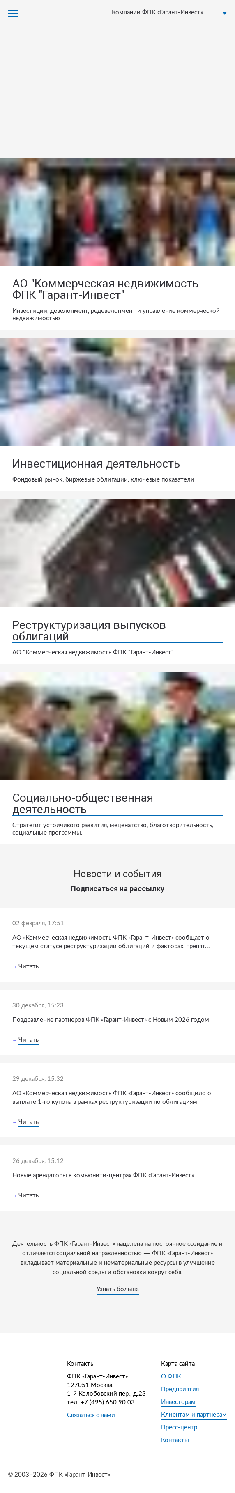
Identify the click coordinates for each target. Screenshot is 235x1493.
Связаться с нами (91, 1415)
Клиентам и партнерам (194, 1415)
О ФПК (171, 1377)
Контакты (175, 1440)
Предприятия (180, 1389)
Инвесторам (178, 1402)
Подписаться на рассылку (117, 888)
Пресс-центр (179, 1427)
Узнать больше (118, 1289)
